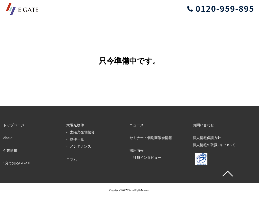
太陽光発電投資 (82, 132)
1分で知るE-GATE (17, 163)
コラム (71, 159)
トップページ (13, 125)
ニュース (137, 125)
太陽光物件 (75, 125)
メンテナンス (80, 146)
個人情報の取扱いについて (214, 145)
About (7, 138)
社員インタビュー (147, 158)
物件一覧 (77, 139)
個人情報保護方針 (207, 138)
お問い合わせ (203, 125)
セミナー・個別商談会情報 (151, 138)
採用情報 (137, 150)
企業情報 (10, 150)
